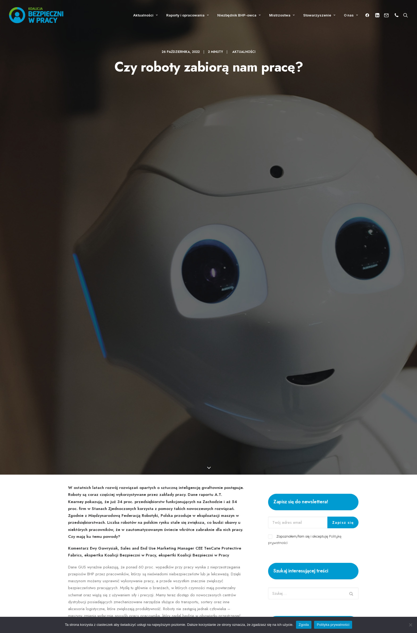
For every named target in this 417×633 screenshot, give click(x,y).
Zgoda (304, 625)
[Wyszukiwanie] (404, 15)
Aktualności (145, 15)
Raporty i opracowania (187, 15)
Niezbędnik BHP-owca (239, 15)
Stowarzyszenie (319, 15)
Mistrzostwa (282, 15)
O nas (351, 15)
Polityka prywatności (333, 625)
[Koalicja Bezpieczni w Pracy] (36, 15)
